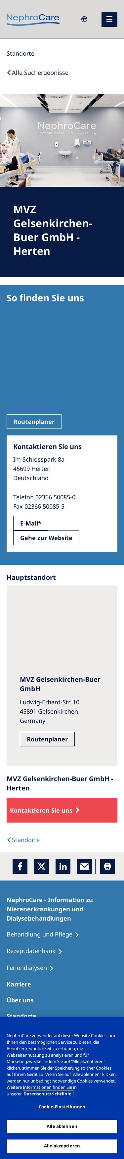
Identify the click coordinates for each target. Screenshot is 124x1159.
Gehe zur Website (46, 538)
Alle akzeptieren (62, 1146)
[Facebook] (20, 866)
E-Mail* (30, 523)
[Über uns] (23, 1000)
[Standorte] (20, 53)
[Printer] (107, 866)
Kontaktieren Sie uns (41, 810)
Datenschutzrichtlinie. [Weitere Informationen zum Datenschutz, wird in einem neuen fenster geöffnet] (48, 1094)
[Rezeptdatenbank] (37, 951)
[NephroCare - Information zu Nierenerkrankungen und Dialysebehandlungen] (62, 909)
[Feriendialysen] (33, 968)
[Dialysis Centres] (23, 839)
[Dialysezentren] (24, 1016)
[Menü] (109, 19)
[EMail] (84, 866)
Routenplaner (34, 422)
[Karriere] (22, 984)
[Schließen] (116, 1026)
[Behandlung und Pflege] (46, 934)
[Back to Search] (37, 72)
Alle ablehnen (62, 1126)
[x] (41, 866)
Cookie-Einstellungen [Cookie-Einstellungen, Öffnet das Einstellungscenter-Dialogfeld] (62, 1107)
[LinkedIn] (63, 866)
